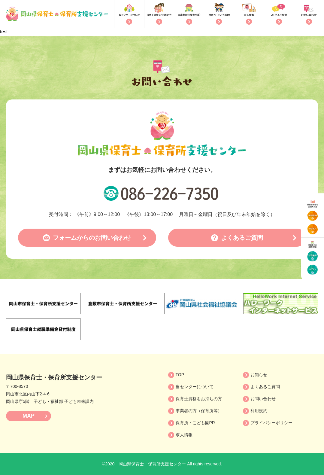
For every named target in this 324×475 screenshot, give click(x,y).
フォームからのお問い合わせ (92, 237)
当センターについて (194, 386)
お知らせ (258, 374)
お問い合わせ (263, 398)
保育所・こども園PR (195, 422)
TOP (180, 374)
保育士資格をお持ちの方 (199, 398)
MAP (29, 416)
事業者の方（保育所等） (199, 410)
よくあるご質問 (242, 237)
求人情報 (184, 434)
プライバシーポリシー (271, 422)
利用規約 (258, 410)
